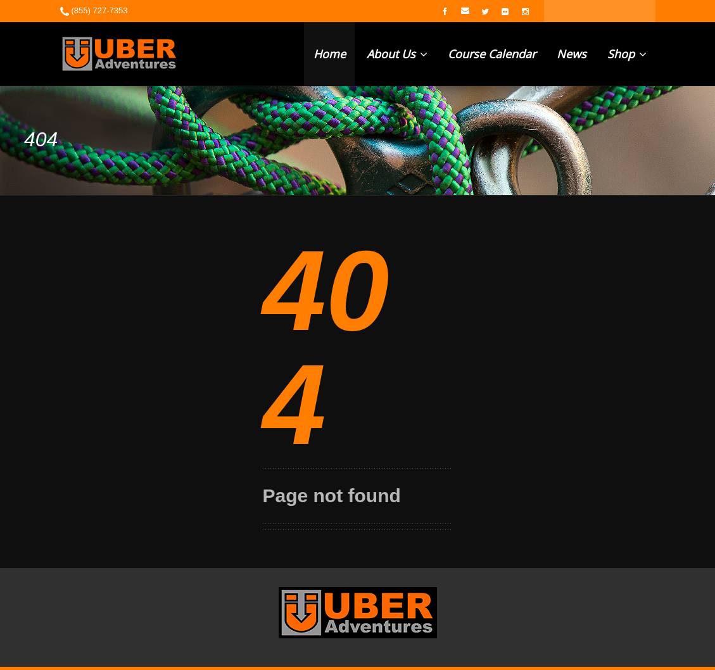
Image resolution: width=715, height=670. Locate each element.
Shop (627, 53)
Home (329, 53)
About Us (397, 53)
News (571, 53)
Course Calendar (492, 53)
